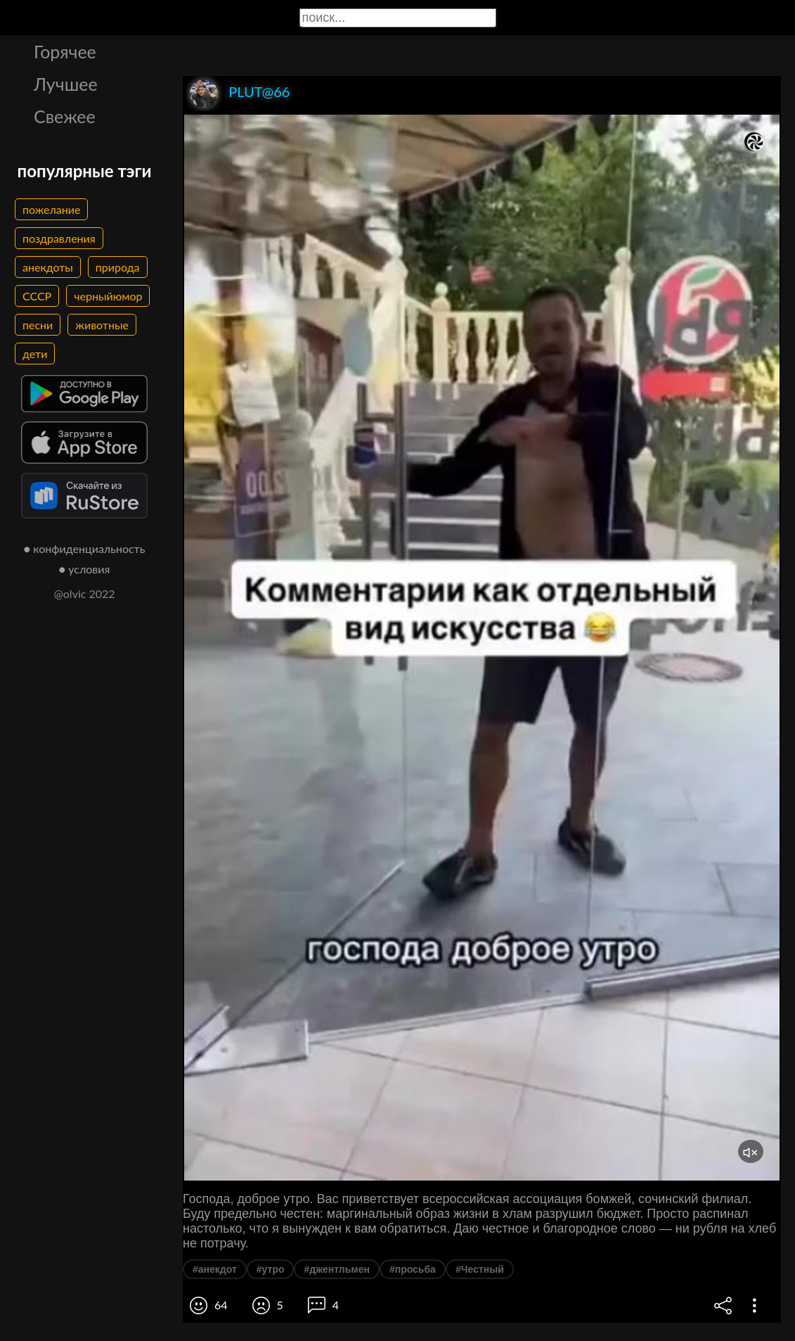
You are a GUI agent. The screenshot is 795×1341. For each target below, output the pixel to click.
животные (102, 324)
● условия (84, 569)
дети (34, 353)
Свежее (65, 116)
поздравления (59, 238)
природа (118, 267)
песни (37, 324)
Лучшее (66, 83)
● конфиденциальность (85, 548)
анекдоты (47, 267)
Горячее (65, 51)
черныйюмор (108, 296)
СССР (36, 296)
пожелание (51, 209)
